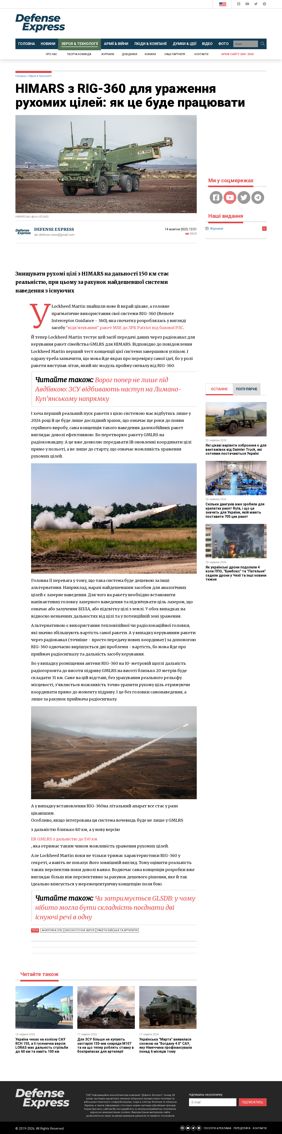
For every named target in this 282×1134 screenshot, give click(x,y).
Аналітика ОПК (51, 929)
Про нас (51, 54)
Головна (20, 76)
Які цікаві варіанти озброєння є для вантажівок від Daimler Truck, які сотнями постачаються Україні (236, 449)
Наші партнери (175, 54)
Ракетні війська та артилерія (116, 929)
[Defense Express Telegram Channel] (264, 5)
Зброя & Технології (40, 76)
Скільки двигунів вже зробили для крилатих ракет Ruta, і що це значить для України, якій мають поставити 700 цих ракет (235, 510)
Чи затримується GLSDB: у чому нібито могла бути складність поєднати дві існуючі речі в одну (112, 906)
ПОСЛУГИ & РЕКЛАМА (217, 1127)
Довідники (129, 54)
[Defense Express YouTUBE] (247, 5)
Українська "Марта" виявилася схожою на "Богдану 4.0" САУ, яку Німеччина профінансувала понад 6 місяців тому (165, 1044)
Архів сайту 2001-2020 (237, 54)
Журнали (107, 54)
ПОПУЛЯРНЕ (246, 389)
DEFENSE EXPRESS (54, 229)
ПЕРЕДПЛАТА (242, 1127)
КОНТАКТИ (260, 1127)
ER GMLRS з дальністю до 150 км (64, 838)
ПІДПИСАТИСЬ (252, 1101)
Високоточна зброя (79, 929)
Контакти (201, 54)
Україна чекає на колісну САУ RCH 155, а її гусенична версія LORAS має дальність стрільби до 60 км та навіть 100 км (41, 1044)
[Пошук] (263, 44)
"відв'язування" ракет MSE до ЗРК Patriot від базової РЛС (125, 327)
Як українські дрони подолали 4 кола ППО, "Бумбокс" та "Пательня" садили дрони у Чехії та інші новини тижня (236, 573)
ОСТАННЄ (219, 389)
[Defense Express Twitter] (256, 5)
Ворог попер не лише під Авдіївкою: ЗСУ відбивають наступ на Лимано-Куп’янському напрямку (112, 389)
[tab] (219, 389)
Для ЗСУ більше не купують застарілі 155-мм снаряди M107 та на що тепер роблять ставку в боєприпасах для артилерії (105, 1044)
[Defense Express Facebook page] (239, 5)
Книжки (150, 54)
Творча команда (79, 54)
